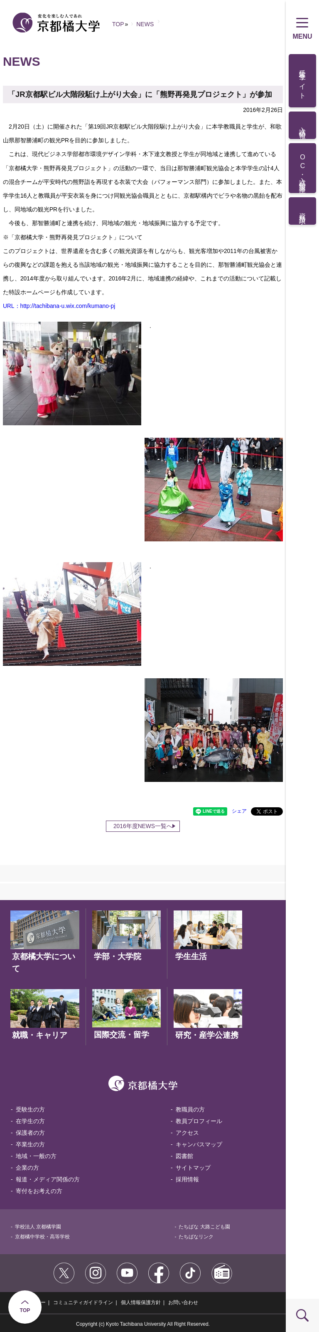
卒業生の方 (30, 1144)
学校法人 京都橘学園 (38, 1227)
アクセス (187, 1132)
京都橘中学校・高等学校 (42, 1237)
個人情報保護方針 (141, 1302)
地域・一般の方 (36, 1156)
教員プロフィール (199, 1121)
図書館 (184, 1156)
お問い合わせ (183, 1302)
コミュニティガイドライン (83, 1302)
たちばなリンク (196, 1237)
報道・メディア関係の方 (48, 1179)
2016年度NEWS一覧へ (142, 826)
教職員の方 (190, 1109)
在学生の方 (30, 1121)
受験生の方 (30, 1109)
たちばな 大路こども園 (204, 1227)
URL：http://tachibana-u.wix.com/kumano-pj (59, 306)
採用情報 (187, 1179)
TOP (25, 1310)
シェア (239, 811)
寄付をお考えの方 (39, 1191)
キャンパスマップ (199, 1144)
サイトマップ (193, 1167)
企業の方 (27, 1167)
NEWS (145, 24)
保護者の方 (30, 1132)
